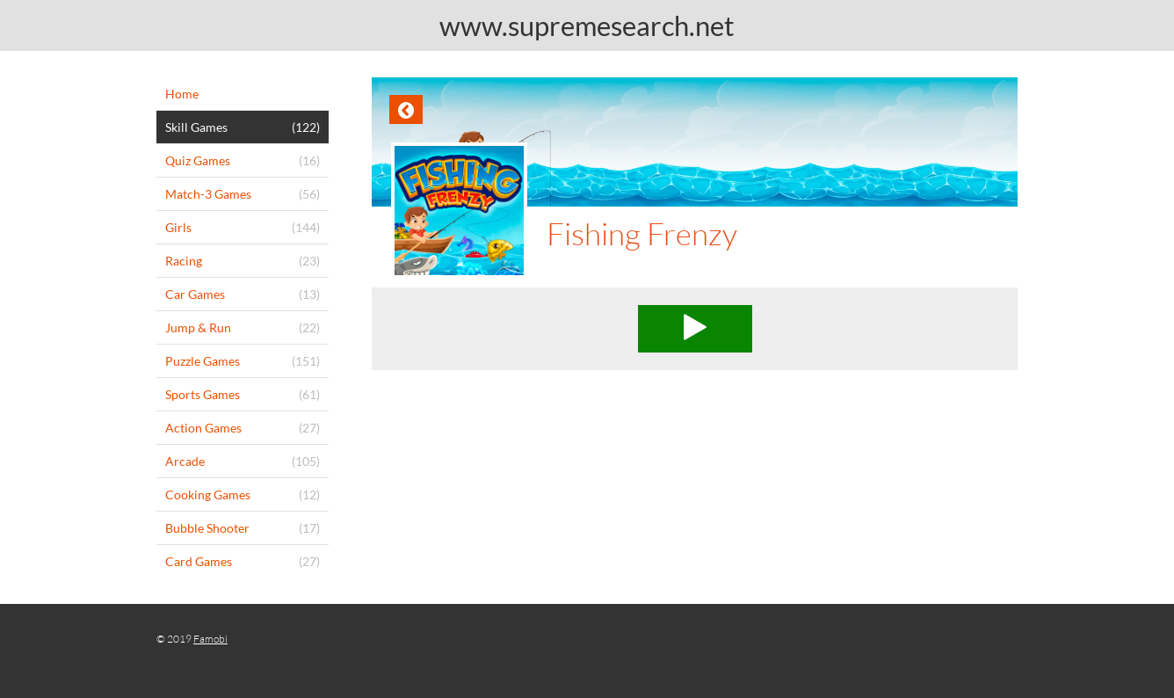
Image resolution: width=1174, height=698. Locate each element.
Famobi (210, 638)
